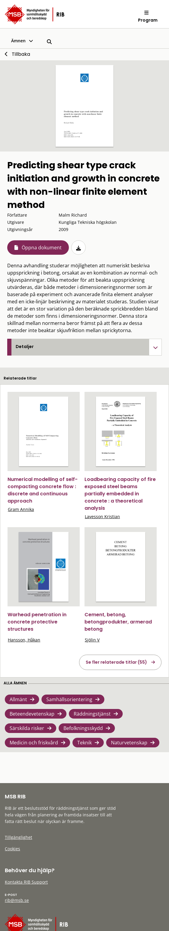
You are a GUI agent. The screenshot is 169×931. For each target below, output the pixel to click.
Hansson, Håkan (24, 640)
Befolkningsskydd (83, 728)
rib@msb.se (17, 900)
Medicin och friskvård (34, 742)
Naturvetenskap (129, 742)
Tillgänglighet (18, 837)
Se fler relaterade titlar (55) (116, 662)
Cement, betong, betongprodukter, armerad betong (118, 621)
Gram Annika (21, 509)
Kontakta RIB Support (26, 882)
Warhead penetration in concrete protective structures (37, 621)
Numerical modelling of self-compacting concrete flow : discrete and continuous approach (43, 490)
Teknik (84, 742)
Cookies (12, 848)
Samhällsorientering (69, 699)
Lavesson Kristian (102, 516)
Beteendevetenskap (32, 713)
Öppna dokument (42, 247)
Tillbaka (21, 54)
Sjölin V (92, 640)
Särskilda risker (27, 728)
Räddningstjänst (92, 713)
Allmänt (18, 699)
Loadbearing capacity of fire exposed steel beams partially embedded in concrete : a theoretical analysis (120, 494)
